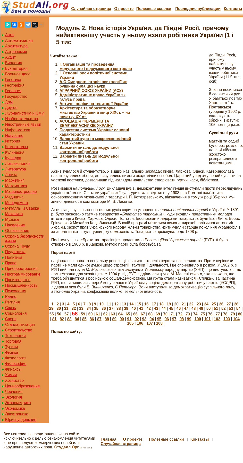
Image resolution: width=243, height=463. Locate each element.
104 (236, 319)
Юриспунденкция (20, 420)
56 (59, 314)
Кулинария (14, 152)
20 (176, 304)
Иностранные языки (23, 124)
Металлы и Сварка (22, 208)
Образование (17, 231)
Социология (16, 313)
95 (159, 319)
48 (193, 308)
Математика (16, 186)
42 (148, 308)
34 (88, 308)
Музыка (12, 219)
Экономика (15, 408)
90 (122, 319)
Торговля (13, 341)
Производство (17, 280)
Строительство (18, 330)
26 (221, 304)
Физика (11, 352)
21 (184, 304)
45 (171, 308)
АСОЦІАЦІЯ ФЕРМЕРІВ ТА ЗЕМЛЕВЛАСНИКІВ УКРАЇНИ (86, 123)
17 (154, 304)
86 (92, 319)
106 (140, 323)
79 (233, 314)
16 (146, 304)
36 (103, 308)
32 (74, 308)
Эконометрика (18, 403)
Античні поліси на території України (93, 104)
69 (158, 314)
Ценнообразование (22, 386)
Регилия (12, 302)
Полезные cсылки (153, 9)
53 (231, 308)
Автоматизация (19, 40)
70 (165, 314)
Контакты (233, 9)
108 (159, 323)
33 (81, 308)
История (12, 141)
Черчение (14, 392)
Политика (13, 257)
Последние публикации (197, 9)
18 (161, 304)
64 (120, 314)
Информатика (17, 130)
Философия (15, 364)
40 (134, 308)
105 (130, 323)
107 (149, 323)
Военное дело (18, 74)
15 (139, 304)
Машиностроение (21, 191)
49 (201, 308)
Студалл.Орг (66, 447)
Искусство (14, 136)
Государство (16, 96)
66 (135, 314)
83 (69, 319)
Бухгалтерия (16, 68)
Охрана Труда (17, 246)
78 (225, 314)
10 (101, 304)
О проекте (124, 9)
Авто (9, 35)
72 (180, 314)
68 (150, 314)
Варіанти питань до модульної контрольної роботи (89, 149)
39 (126, 308)
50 (208, 308)
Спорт (10, 319)
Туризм (11, 347)
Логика (11, 175)
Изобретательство (21, 119)
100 (197, 319)
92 (136, 319)
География (15, 85)
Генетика (13, 80)
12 (116, 304)
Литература (15, 169)
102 (217, 319)
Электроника (16, 414)
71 (173, 314)
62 (105, 314)
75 (203, 314)
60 (90, 314)
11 (109, 304)
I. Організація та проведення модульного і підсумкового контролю (95, 66)
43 (156, 308)
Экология (13, 397)
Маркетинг (14, 180)
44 (163, 308)
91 (129, 319)
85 (84, 319)
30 (59, 308)
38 (119, 308)
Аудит (10, 57)
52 (223, 308)
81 (54, 319)
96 (167, 319)
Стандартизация (20, 324)
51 (216, 308)
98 (181, 319)
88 (107, 319)
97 (174, 319)
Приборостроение (21, 269)
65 (128, 314)
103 (226, 319)
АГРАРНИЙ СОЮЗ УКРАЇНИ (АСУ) (91, 91)
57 (66, 314)
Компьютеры (16, 147)
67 (143, 314)
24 (206, 304)
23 (199, 304)
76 (210, 314)
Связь (10, 308)
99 (189, 319)
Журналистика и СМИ (24, 113)
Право (11, 263)
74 (195, 314)
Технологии (15, 336)
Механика (14, 214)
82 (62, 319)
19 (169, 304)
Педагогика (15, 252)
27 (228, 304)
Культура (13, 158)
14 (131, 304)
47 (186, 308)
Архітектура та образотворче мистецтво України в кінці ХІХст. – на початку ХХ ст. (94, 112)
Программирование (23, 274)
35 (96, 308)
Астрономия (16, 52)
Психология (15, 291)
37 (111, 308)
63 (113, 314)
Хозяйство (14, 380)
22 (191, 304)
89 (114, 319)
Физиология (15, 358)
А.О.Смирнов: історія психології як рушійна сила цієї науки (93, 84)
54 (238, 308)
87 (99, 319)
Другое (11, 108)
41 (141, 308)
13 (124, 304)
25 (214, 304)
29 (51, 308)
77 (218, 314)
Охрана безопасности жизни (24, 238)
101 (207, 319)
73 (188, 314)
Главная (109, 439)
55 (52, 314)
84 (77, 319)
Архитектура (16, 46)
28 (236, 304)
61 (98, 314)
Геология (13, 91)
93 (144, 319)
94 (152, 319)
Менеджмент (16, 203)
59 (83, 314)
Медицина (14, 197)
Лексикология (17, 163)
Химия (11, 375)
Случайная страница (91, 9)
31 (66, 308)
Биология (13, 63)
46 (178, 308)
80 (240, 314)
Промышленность (21, 285)
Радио (10, 296)
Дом (9, 102)
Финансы (13, 369)
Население (15, 225)
